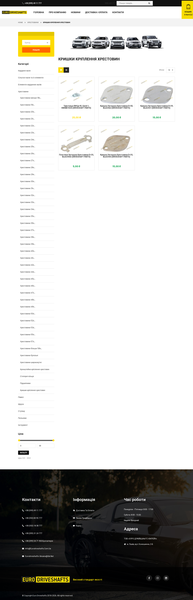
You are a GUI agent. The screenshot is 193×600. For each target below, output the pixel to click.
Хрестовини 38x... (27, 237)
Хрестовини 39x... (27, 244)
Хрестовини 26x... (27, 153)
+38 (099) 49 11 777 (33, 3)
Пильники (22, 418)
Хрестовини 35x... (27, 216)
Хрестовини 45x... (27, 279)
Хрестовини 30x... (27, 181)
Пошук (36, 50)
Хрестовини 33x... (27, 202)
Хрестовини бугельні (29, 355)
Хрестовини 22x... (27, 125)
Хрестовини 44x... (27, 272)
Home (20, 22)
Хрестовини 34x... (27, 209)
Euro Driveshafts (40, 596)
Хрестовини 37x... (27, 230)
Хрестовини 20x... (27, 111)
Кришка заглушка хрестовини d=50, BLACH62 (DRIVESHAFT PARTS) (116, 107)
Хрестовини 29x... (27, 174)
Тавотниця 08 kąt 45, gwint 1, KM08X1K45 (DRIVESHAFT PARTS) (76, 107)
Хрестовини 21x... (27, 118)
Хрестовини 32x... (27, 195)
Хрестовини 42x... (27, 265)
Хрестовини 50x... (27, 313)
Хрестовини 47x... (27, 292)
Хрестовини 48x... (27, 299)
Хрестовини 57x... (27, 341)
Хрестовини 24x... (27, 139)
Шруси (21, 404)
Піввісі (21, 397)
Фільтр (23, 452)
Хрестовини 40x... (27, 251)
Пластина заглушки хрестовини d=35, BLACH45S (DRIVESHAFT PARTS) (76, 156)
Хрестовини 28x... (27, 167)
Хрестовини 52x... (27, 320)
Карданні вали (24, 70)
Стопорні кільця (27, 376)
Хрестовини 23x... (27, 132)
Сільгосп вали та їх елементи (30, 77)
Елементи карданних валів (29, 84)
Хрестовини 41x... (27, 258)
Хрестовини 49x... (27, 306)
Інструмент (23, 425)
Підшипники (25, 383)
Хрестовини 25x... (27, 146)
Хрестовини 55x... (27, 334)
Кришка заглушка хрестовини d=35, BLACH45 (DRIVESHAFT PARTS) (116, 156)
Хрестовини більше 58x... (31, 348)
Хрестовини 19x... (27, 104)
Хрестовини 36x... (27, 223)
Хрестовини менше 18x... (30, 98)
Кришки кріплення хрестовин (32, 390)
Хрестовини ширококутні (31, 362)
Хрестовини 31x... (27, 188)
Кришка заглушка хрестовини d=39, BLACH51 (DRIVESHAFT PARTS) (156, 107)
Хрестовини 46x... (27, 285)
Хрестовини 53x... (27, 327)
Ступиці (21, 411)
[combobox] (36, 42)
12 (169, 70)
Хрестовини (32, 22)
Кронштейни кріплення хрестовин (34, 369)
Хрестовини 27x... (27, 160)
